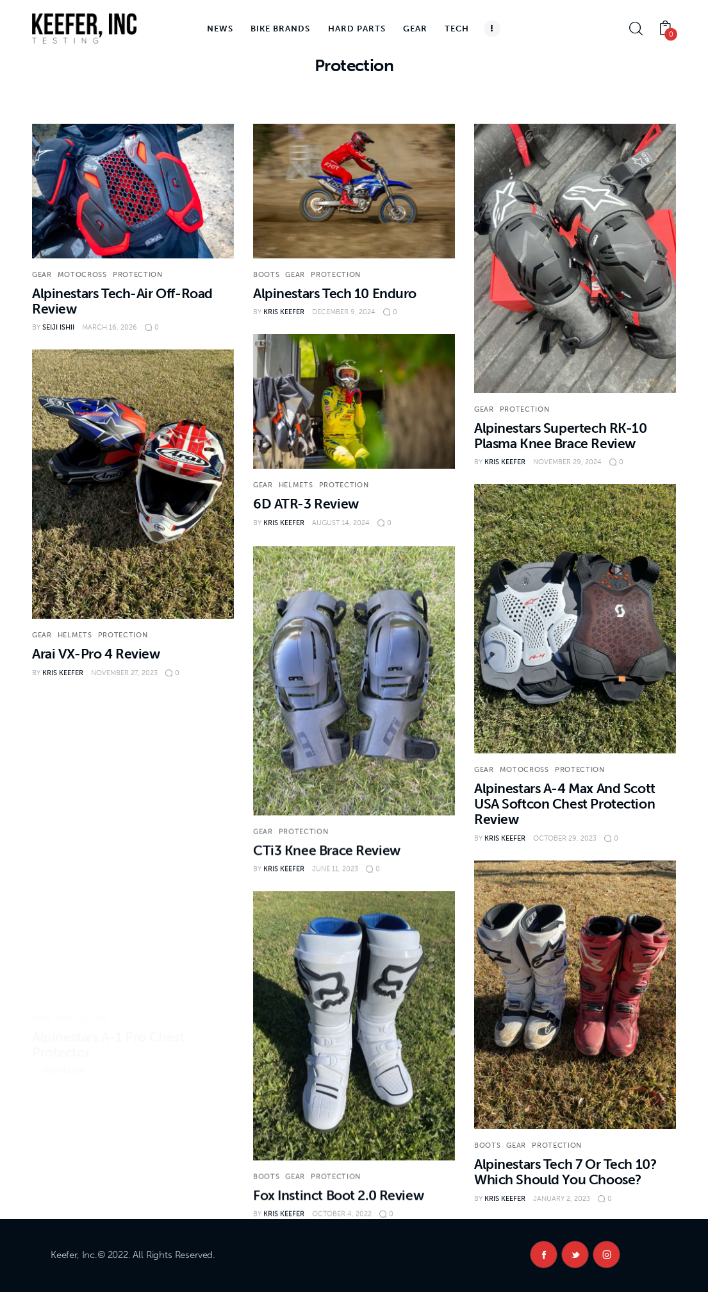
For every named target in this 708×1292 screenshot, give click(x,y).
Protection (138, 275)
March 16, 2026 (109, 327)
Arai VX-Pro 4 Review (96, 654)
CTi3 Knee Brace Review (326, 886)
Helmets (296, 485)
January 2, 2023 (561, 1218)
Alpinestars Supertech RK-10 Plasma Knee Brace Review (560, 435)
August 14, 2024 (341, 523)
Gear (42, 275)
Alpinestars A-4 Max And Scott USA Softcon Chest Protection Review (564, 817)
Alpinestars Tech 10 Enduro (334, 293)
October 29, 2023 (565, 852)
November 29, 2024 (567, 462)
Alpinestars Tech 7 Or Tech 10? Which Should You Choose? (565, 1191)
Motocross (82, 275)
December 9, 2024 (343, 312)
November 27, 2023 (124, 673)
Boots (266, 275)
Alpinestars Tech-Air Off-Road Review (122, 301)
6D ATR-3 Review (306, 504)
